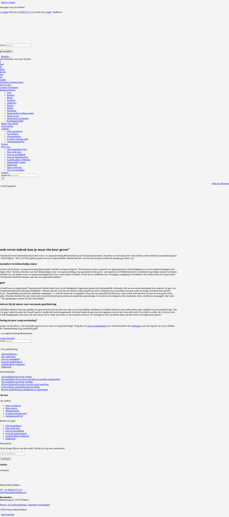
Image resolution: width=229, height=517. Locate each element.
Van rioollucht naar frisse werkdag (17, 382)
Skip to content (8, 2)
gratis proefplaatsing (97, 326)
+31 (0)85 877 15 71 (13, 490)
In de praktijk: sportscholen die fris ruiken (20, 387)
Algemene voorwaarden (39, 505)
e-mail (48, 12)
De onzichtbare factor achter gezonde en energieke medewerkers (30, 379)
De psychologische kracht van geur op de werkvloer (25, 384)
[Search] (2, 178)
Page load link (7, 514)
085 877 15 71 (26, 12)
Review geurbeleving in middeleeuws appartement (24, 389)
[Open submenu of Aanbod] (9, 129)
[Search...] (19, 45)
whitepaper (136, 326)
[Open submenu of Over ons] (11, 147)
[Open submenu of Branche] (10, 57)
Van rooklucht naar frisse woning (16, 376)
